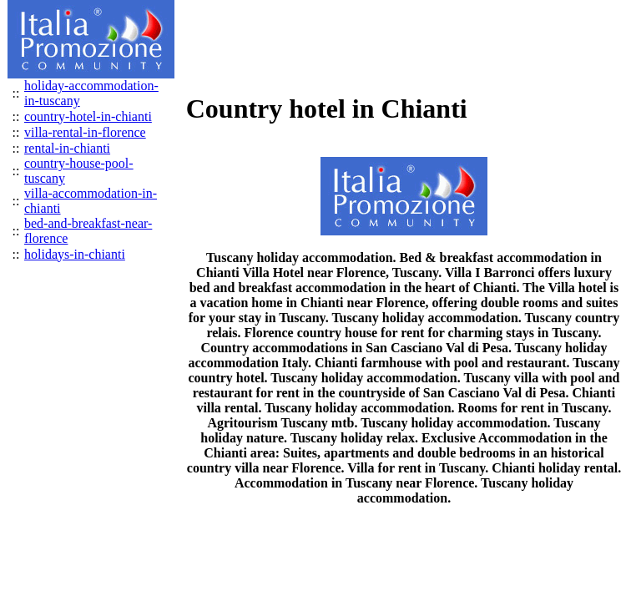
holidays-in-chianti (74, 254)
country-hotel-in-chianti (88, 116)
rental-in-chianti (67, 148)
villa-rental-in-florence (85, 132)
